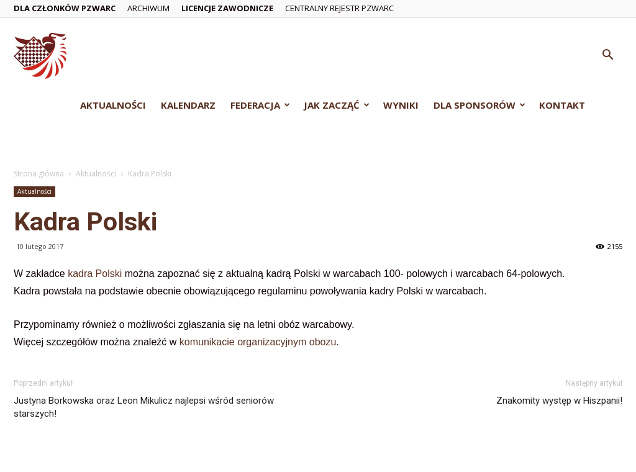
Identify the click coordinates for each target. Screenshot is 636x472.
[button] (607, 56)
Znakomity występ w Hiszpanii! (559, 400)
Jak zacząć (337, 105)
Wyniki (401, 105)
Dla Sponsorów (479, 105)
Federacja (260, 105)
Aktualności (113, 105)
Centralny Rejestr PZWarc (339, 8)
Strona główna (39, 173)
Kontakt (562, 105)
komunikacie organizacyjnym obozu (258, 342)
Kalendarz (188, 105)
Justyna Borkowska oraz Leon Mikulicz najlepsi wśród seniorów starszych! (144, 407)
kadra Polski (95, 273)
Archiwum (148, 8)
